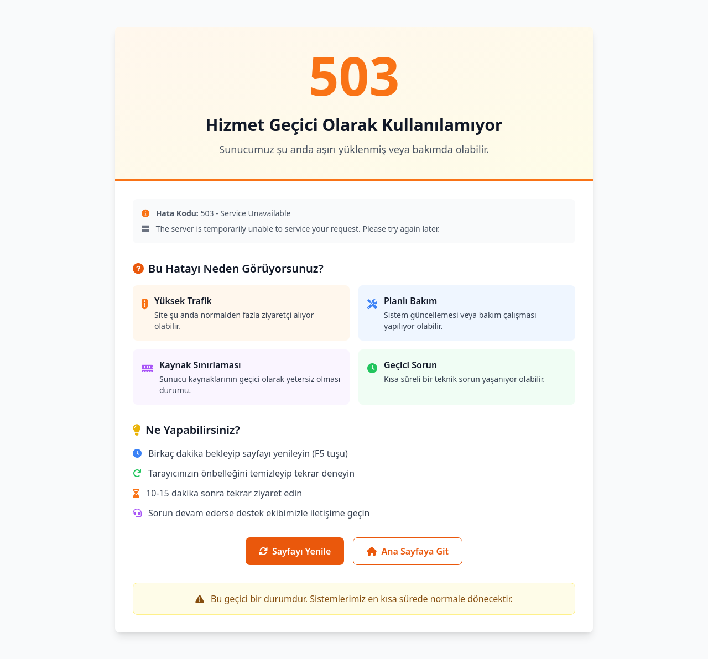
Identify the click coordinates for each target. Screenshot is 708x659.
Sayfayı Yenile (295, 551)
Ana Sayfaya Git (408, 551)
